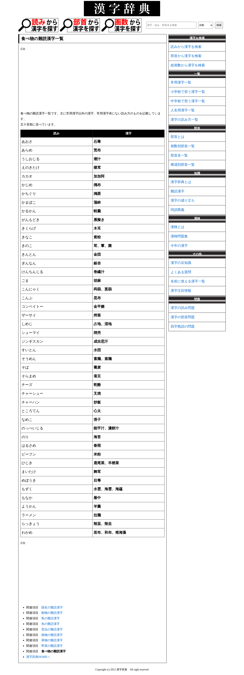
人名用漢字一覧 (183, 110)
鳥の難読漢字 (50, 618)
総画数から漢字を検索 (188, 65)
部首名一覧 (179, 155)
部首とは (177, 137)
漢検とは (177, 227)
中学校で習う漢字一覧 (188, 101)
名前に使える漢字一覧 (188, 281)
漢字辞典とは (181, 182)
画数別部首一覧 (183, 146)
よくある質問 (181, 272)
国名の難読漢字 (52, 607)
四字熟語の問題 (183, 326)
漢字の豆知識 (181, 263)
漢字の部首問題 (183, 317)
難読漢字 (177, 191)
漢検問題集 (179, 236)
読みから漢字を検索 (186, 47)
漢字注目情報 (181, 290)
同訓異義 (177, 210)
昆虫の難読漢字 (52, 629)
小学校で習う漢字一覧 (188, 92)
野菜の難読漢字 (52, 645)
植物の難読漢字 (52, 634)
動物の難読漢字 (52, 612)
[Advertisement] (92, 80)
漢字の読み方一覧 (184, 119)
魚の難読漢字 (50, 623)
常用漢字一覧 (181, 82)
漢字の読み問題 (183, 308)
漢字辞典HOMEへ (38, 656)
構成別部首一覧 (183, 164)
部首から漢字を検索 (186, 56)
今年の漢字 (179, 246)
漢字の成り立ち (183, 200)
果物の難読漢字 (52, 640)
